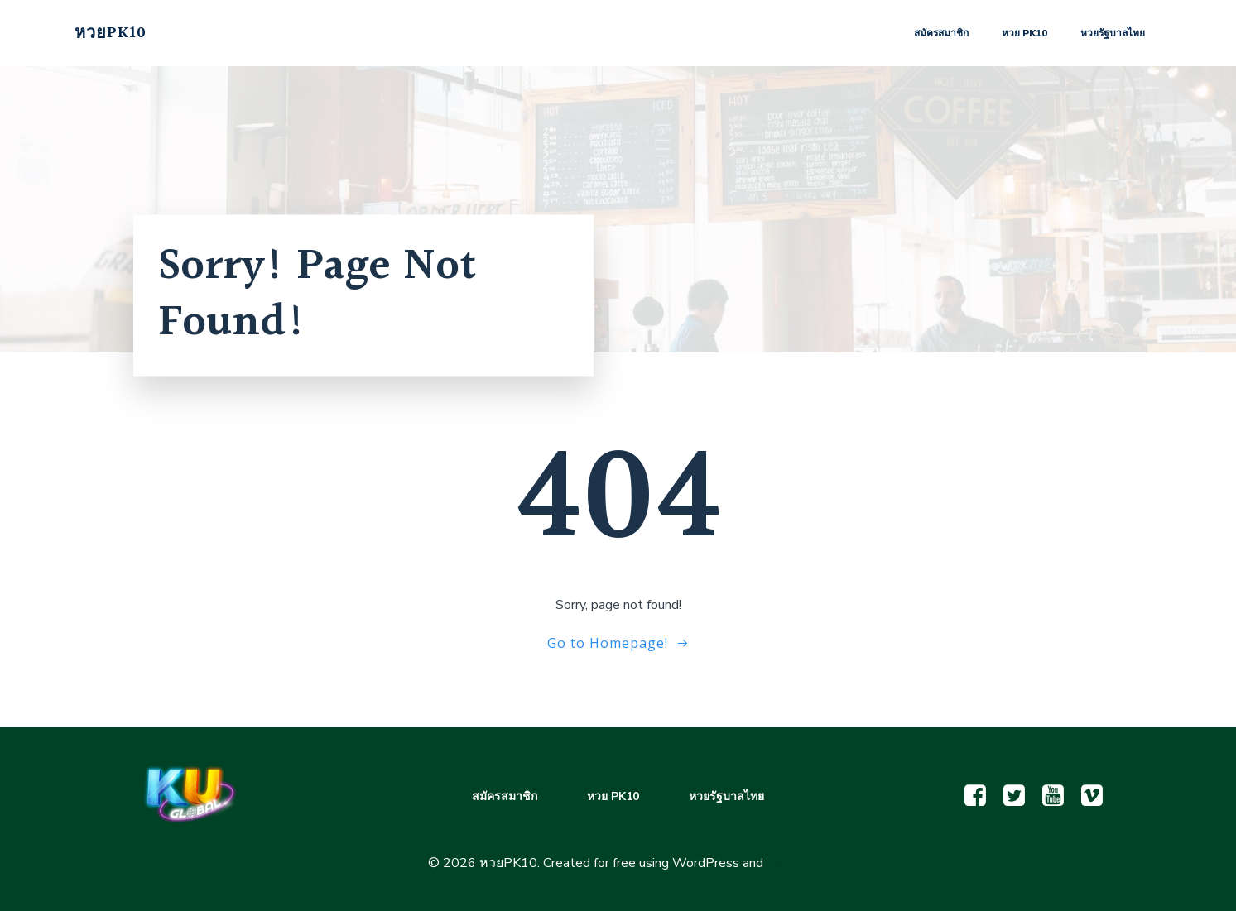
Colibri (787, 863)
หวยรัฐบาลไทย (1112, 33)
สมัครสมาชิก (941, 33)
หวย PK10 (1024, 33)
